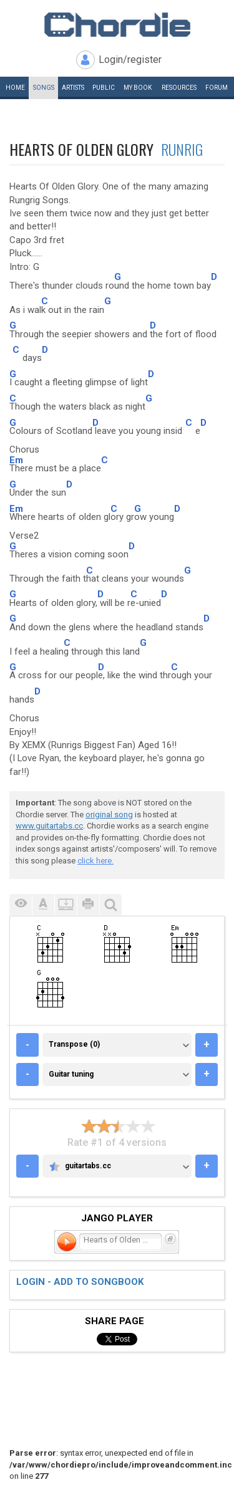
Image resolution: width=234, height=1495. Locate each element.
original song (109, 814)
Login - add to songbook (80, 1281)
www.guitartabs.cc (49, 825)
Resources (179, 87)
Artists (73, 87)
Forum (216, 87)
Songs (43, 87)
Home (15, 87)
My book (138, 87)
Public (103, 87)
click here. (95, 860)
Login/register (130, 59)
